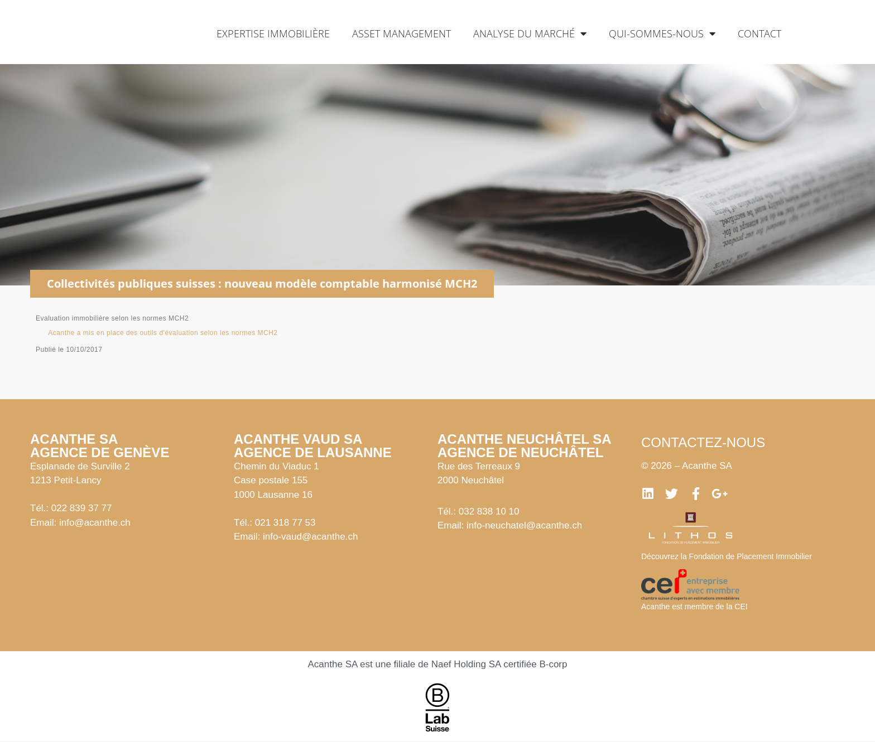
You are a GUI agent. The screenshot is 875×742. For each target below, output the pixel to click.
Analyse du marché (529, 33)
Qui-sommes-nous (662, 33)
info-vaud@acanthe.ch (310, 536)
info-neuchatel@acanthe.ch (524, 525)
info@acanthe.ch (95, 522)
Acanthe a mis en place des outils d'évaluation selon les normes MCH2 (162, 333)
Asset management (401, 33)
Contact (759, 33)
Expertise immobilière (273, 33)
